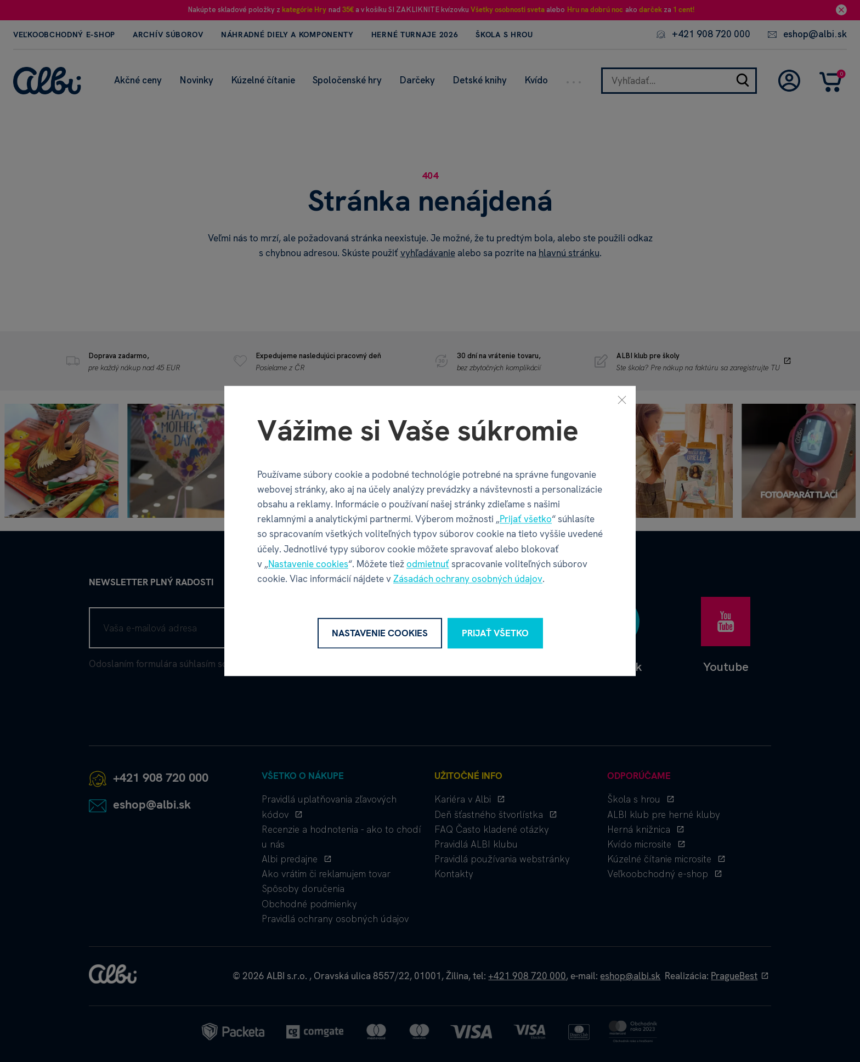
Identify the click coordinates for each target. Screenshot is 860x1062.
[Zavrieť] (621, 399)
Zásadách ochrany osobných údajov (467, 579)
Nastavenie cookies (308, 564)
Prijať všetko (526, 519)
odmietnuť (427, 564)
